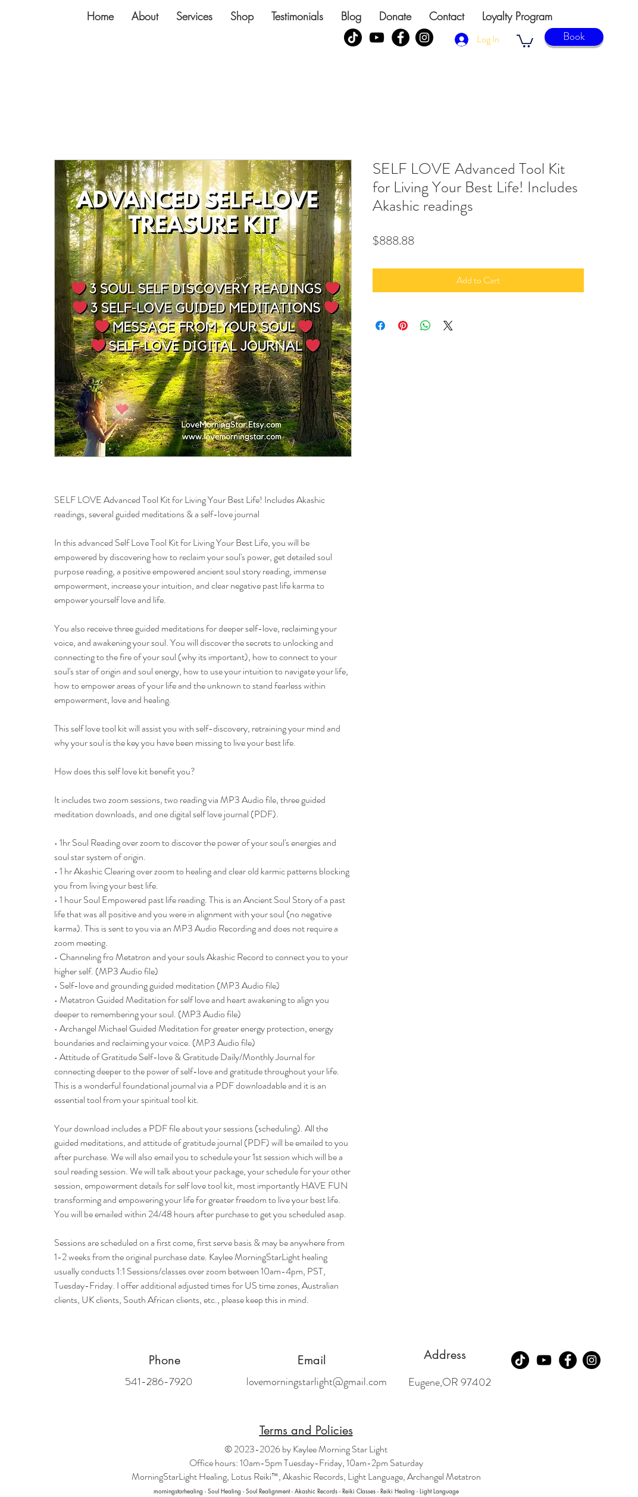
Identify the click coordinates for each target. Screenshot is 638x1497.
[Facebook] (400, 37)
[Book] (574, 37)
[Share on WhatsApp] (425, 325)
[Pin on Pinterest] (403, 325)
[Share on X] (448, 325)
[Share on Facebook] (380, 325)
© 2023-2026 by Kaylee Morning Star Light (305, 1449)
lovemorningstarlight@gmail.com (316, 1381)
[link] (525, 40)
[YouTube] (377, 37)
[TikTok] (353, 37)
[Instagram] (424, 37)
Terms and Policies (306, 1430)
